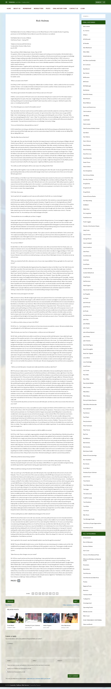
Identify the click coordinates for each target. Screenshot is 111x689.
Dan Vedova (86, 139)
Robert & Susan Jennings (90, 457)
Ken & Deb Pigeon (88, 347)
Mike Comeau (87, 389)
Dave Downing (87, 151)
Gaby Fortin (86, 232)
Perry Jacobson (87, 423)
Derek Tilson (86, 164)
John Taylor (86, 330)
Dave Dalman (87, 147)
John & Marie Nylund (88, 334)
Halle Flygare (47, 627)
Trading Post (86, 601)
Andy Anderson (87, 58)
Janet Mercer (86, 308)
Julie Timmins (86, 342)
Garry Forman (87, 236)
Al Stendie (86, 45)
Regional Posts (87, 588)
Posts (48, 8)
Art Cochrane (86, 66)
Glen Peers (86, 253)
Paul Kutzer (86, 415)
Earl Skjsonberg (87, 202)
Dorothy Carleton (88, 181)
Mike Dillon (86, 393)
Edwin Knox (86, 211)
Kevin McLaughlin (88, 351)
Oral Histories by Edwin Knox (91, 579)
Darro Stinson (87, 143)
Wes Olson (86, 517)
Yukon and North (87, 626)
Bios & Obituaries (88, 544)
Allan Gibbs (86, 54)
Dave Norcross (87, 156)
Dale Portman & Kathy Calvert (91, 130)
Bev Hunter (86, 75)
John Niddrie (86, 325)
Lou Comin (86, 372)
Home (9, 8)
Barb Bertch (86, 71)
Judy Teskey (86, 338)
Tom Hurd (86, 512)
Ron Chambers (87, 461)
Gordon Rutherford (88, 274)
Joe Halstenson (87, 317)
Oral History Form (60, 8)
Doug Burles (86, 185)
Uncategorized (87, 605)
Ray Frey (85, 436)
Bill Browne (86, 79)
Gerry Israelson (87, 249)
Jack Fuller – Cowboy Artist (22, 2)
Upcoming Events (88, 609)
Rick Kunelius (86, 449)
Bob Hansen (86, 100)
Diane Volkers (87, 168)
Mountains (86, 567)
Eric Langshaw (87, 215)
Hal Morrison (86, 283)
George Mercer (87, 240)
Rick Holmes (86, 444)
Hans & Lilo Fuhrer (88, 291)
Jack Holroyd (86, 304)
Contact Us (73, 8)
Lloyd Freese (86, 368)
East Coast (86, 552)
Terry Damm (86, 483)
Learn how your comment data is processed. (38, 680)
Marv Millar (86, 381)
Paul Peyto (86, 419)
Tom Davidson (87, 504)
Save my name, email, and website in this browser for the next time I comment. (29, 667)
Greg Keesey (86, 279)
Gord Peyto (86, 266)
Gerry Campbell (87, 245)
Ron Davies (86, 466)
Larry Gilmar (86, 359)
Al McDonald (86, 41)
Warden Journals (87, 613)
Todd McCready (87, 500)
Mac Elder (86, 376)
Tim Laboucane (87, 495)
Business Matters (88, 548)
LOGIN (83, 8)
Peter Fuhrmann (87, 427)
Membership (27, 8)
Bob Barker (86, 92)
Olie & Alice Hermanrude (90, 406)
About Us (16, 8)
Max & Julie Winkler (88, 385)
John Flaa (85, 321)
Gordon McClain (87, 270)
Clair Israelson (87, 113)
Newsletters (38, 8)
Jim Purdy (85, 313)
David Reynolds (87, 160)
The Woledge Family (88, 521)
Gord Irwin (86, 262)
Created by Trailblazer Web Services (19, 687)
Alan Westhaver (66, 627)
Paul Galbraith (87, 410)
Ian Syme (85, 300)
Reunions (85, 592)
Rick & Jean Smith (88, 453)
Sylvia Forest (86, 478)
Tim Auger (86, 491)
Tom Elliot (86, 508)
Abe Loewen (86, 28)
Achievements (87, 539)
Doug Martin (86, 194)
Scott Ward (10, 627)
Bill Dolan (86, 83)
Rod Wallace (86, 440)
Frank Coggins (87, 224)
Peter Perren (86, 432)
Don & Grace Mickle (88, 177)
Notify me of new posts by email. (16, 674)
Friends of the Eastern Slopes (91, 228)
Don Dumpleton (87, 172)
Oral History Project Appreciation (92, 525)
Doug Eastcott (87, 189)
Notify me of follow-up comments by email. (19, 670)
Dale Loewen (86, 126)
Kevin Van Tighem (88, 355)
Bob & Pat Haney (87, 96)
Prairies (85, 584)
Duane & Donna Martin (89, 198)
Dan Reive (86, 134)
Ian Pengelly (86, 296)
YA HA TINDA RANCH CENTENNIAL (92, 622)
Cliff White (86, 117)
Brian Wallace (87, 105)
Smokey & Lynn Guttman (32, 627)
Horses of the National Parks (91, 556)
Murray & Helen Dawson (89, 402)
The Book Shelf (87, 596)
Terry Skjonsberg (88, 487)
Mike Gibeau (86, 398)
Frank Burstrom (87, 219)
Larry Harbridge (87, 364)
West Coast (86, 618)
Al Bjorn (85, 37)
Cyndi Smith (86, 122)
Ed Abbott (86, 207)
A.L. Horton (86, 32)
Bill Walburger (87, 88)
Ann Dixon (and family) (89, 62)
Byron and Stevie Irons (89, 109)
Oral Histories (87, 575)
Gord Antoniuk (87, 257)
